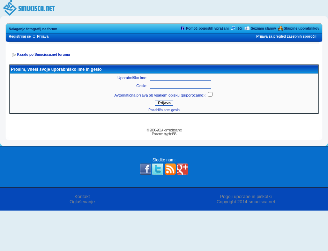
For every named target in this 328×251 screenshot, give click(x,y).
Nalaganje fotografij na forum (33, 29)
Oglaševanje (82, 201)
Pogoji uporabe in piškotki (245, 196)
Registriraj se (20, 36)
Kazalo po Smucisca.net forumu (43, 54)
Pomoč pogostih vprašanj (207, 28)
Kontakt (82, 196)
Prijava (43, 36)
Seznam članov (263, 28)
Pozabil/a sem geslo (164, 110)
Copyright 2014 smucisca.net (246, 201)
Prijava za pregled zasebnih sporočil (286, 36)
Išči (240, 28)
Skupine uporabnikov (301, 28)
